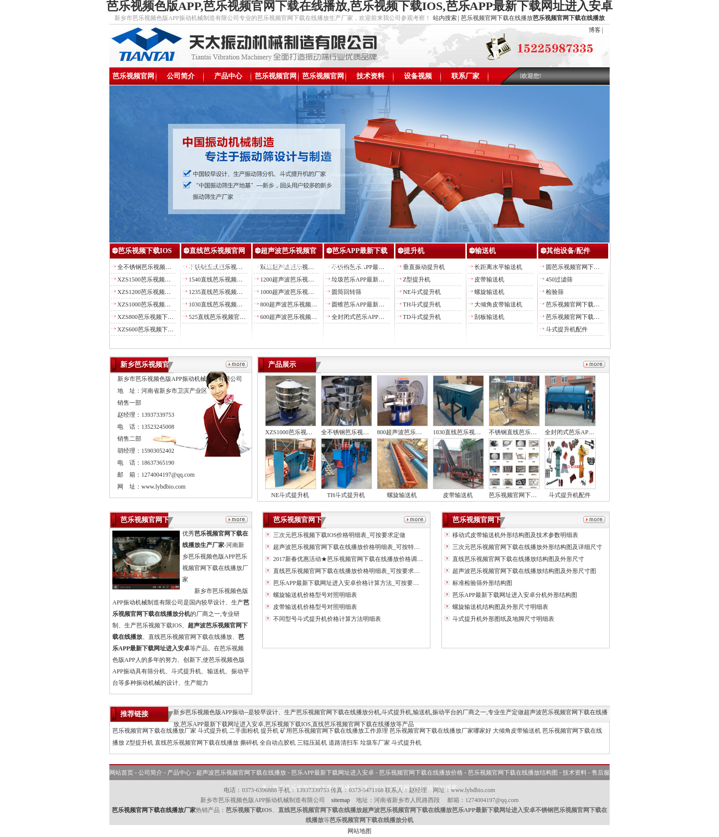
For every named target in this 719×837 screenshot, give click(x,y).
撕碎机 (249, 742)
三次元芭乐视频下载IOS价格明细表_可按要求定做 (338, 535)
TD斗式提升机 (422, 316)
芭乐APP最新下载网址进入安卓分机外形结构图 (514, 594)
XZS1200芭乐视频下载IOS (151, 291)
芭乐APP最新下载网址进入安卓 (332, 772)
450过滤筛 (559, 279)
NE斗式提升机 (422, 291)
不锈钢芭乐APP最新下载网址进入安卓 (382, 267)
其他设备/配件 (568, 251)
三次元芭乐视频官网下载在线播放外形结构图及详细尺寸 (526, 547)
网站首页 (121, 772)
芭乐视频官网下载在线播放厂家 (154, 730)
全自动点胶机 (278, 742)
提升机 (413, 251)
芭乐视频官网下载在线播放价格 (276, 78)
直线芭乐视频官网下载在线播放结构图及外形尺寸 (517, 559)
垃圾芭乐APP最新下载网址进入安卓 (379, 279)
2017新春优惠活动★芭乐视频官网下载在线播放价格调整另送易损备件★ (368, 559)
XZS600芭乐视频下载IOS (150, 329)
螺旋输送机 (489, 291)
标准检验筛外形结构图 (481, 582)
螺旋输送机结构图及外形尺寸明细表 (499, 606)
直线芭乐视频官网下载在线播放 (197, 742)
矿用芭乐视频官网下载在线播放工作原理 (334, 730)
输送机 (485, 251)
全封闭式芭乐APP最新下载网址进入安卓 (385, 316)
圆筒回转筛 (346, 291)
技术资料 (370, 76)
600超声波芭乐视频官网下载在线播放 (309, 316)
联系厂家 (465, 76)
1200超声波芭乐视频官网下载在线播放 (311, 279)
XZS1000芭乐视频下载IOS (151, 304)
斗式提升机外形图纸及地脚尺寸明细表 (502, 618)
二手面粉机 (244, 730)
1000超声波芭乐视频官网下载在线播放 (311, 291)
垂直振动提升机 (424, 267)
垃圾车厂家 (375, 742)
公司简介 (181, 76)
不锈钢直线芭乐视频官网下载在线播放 (240, 267)
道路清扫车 (344, 742)
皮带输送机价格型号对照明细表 (314, 606)
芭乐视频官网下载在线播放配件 (588, 304)
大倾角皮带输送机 (498, 304)
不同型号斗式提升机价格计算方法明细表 (326, 618)
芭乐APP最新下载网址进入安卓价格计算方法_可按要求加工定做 (357, 582)
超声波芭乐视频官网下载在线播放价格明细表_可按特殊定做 (352, 547)
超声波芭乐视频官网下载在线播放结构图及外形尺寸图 (523, 570)
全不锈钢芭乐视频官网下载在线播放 (165, 267)
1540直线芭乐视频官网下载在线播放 (237, 279)
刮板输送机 (489, 316)
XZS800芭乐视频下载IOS (150, 316)
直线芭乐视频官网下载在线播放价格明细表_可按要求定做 (349, 570)
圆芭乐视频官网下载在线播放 (585, 267)
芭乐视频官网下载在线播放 (133, 78)
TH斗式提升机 (422, 304)
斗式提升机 (213, 730)
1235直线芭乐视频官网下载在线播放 (237, 291)
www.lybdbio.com (163, 486)
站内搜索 (445, 17)
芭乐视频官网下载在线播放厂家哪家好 (440, 730)
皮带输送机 (489, 279)
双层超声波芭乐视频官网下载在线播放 (311, 267)
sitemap (340, 800)
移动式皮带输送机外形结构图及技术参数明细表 (514, 535)
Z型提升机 (416, 279)
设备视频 (418, 76)
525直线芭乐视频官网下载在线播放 (235, 316)
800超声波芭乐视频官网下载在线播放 (309, 304)
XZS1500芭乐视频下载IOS (151, 279)
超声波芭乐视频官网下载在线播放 (241, 772)
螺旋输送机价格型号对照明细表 (314, 594)
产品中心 (228, 76)
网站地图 (359, 831)
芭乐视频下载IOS (145, 251)
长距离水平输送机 (498, 267)
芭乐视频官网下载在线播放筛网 (588, 316)
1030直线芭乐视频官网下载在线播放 (237, 304)
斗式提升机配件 (567, 329)
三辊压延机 (312, 742)
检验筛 (555, 291)
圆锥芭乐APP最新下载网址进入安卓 (379, 304)
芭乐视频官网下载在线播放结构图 (323, 78)
